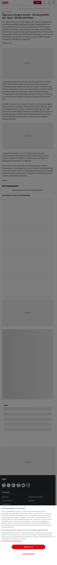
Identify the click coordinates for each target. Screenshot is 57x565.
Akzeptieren (28, 547)
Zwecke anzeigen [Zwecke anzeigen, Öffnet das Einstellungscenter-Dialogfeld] (28, 554)
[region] (28, 535)
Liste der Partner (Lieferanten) (11, 541)
